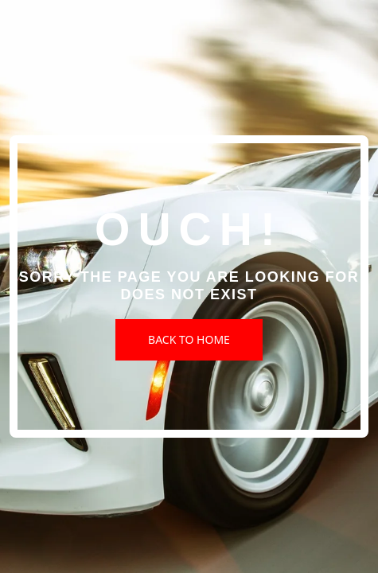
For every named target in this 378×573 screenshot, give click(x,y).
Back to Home (189, 339)
